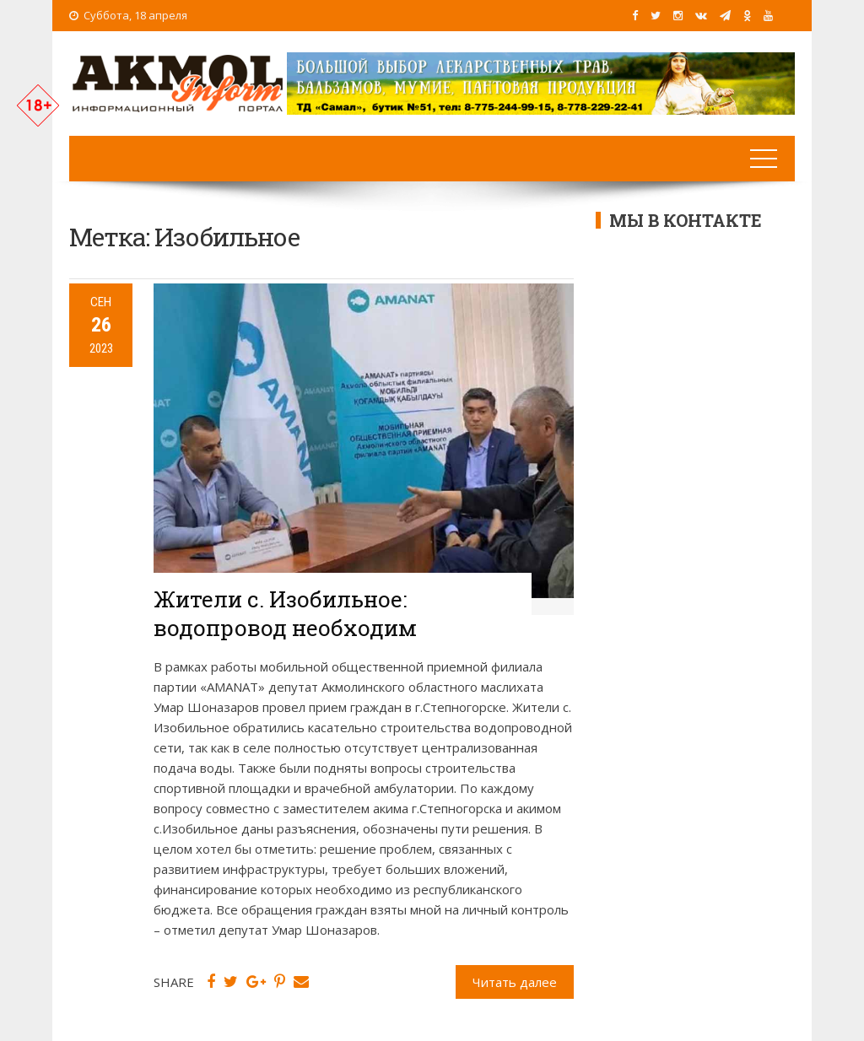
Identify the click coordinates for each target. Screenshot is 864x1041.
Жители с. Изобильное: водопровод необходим (285, 613)
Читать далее (514, 982)
